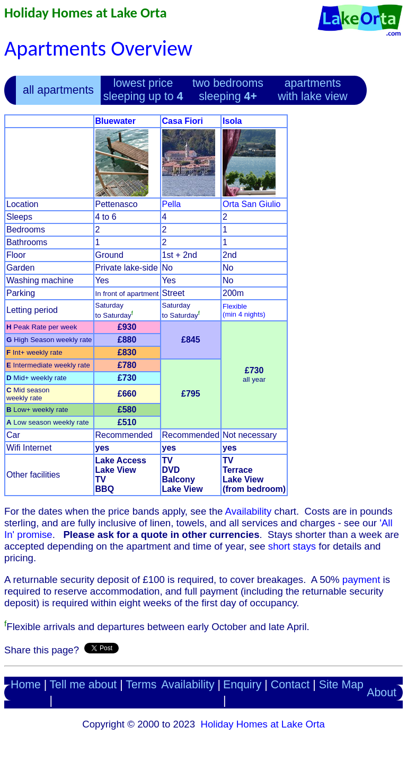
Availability (248, 511)
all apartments (58, 90)
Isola (232, 120)
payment (361, 579)
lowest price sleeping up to (143, 90)
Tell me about (83, 684)
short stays (292, 546)
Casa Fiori (182, 120)
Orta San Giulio (251, 204)
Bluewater (115, 120)
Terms (141, 684)
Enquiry (242, 684)
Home (26, 684)
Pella (171, 204)
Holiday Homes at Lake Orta (85, 12)
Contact (290, 684)
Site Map (341, 684)
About (381, 692)
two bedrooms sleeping (227, 90)
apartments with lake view (313, 90)
